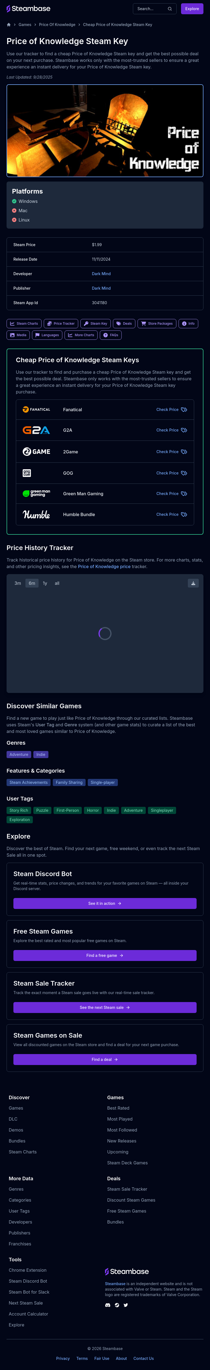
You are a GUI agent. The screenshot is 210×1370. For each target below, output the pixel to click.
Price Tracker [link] (61, 323)
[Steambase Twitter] (126, 1305)
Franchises (20, 1244)
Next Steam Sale (26, 1303)
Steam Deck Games (127, 1162)
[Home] (9, 24)
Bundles (17, 1141)
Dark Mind (101, 273)
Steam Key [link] (95, 323)
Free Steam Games (126, 1211)
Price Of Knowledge (57, 24)
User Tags (19, 1211)
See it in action (105, 903)
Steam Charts (23, 1152)
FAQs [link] (110, 335)
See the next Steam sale (105, 1007)
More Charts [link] (81, 335)
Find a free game (105, 955)
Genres (16, 1189)
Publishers (19, 1233)
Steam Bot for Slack (29, 1292)
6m (32, 583)
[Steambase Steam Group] (117, 1305)
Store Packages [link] (157, 323)
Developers (20, 1222)
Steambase (115, 1283)
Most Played (120, 1119)
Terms (82, 1358)
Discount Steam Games (131, 1200)
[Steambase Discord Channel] (107, 1305)
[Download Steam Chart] (193, 583)
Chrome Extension (27, 1270)
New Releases (121, 1141)
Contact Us (143, 1358)
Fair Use (101, 1358)
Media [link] (18, 335)
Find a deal (105, 1059)
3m (17, 583)
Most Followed (122, 1130)
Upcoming (118, 1152)
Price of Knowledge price (104, 566)
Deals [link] (124, 323)
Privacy (63, 1358)
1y (45, 583)
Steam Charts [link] (24, 323)
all (57, 583)
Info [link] (188, 323)
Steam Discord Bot (28, 1281)
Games (25, 24)
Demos (16, 1130)
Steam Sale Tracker (127, 1189)
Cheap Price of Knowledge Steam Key (117, 24)
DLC (13, 1119)
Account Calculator (28, 1314)
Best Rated (118, 1108)
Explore (192, 8)
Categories (20, 1200)
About (121, 1358)
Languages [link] (47, 335)
